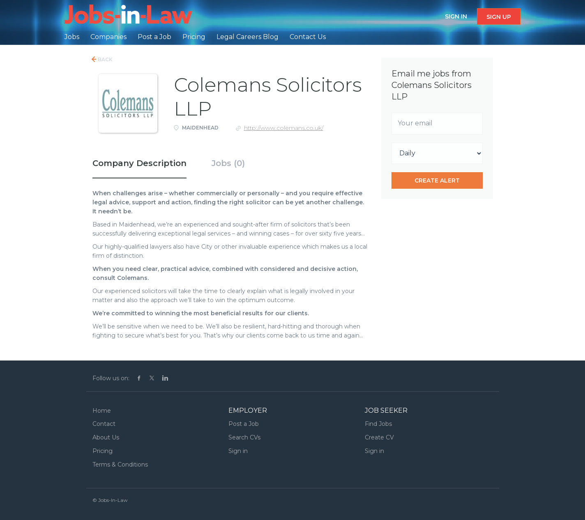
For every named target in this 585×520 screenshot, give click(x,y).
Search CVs (244, 437)
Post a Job (243, 424)
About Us (105, 437)
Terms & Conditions (120, 464)
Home (101, 410)
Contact (103, 424)
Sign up (498, 17)
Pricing (102, 451)
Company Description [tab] (139, 163)
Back (105, 59)
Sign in (456, 16)
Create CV (379, 437)
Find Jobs (378, 424)
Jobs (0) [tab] (228, 163)
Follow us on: (110, 378)
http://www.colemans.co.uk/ (283, 128)
